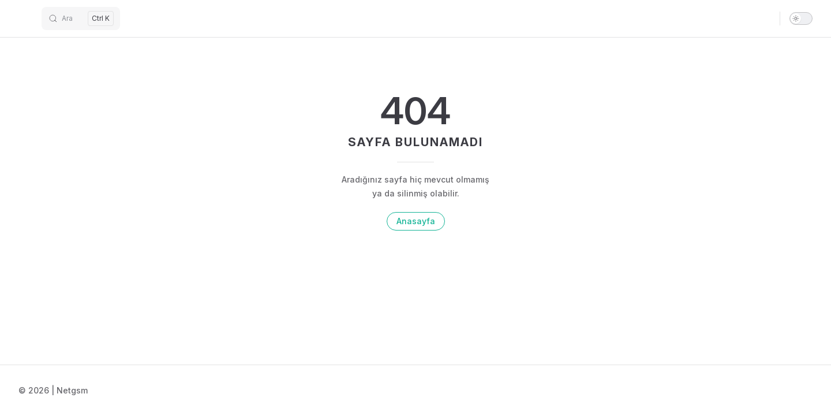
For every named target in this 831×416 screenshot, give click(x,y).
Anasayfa (415, 221)
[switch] (801, 18)
